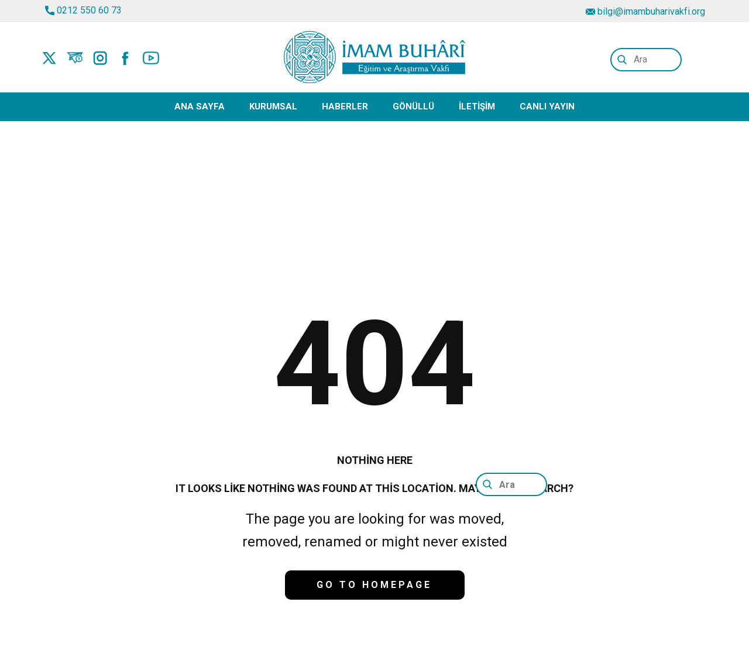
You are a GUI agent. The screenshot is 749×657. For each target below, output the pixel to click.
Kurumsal (273, 106)
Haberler (345, 106)
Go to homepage (374, 584)
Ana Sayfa (199, 106)
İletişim (477, 106)
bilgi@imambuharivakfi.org (645, 12)
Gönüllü (413, 106)
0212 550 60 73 (83, 10)
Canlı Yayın (547, 106)
